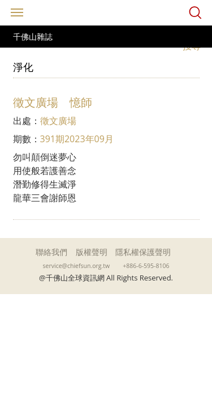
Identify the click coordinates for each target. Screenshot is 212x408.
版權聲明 (91, 251)
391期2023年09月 (77, 139)
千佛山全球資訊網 (106, 13)
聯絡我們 (51, 251)
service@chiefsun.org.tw (76, 266)
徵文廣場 (58, 120)
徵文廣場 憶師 (52, 102)
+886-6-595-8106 (146, 266)
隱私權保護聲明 (143, 251)
